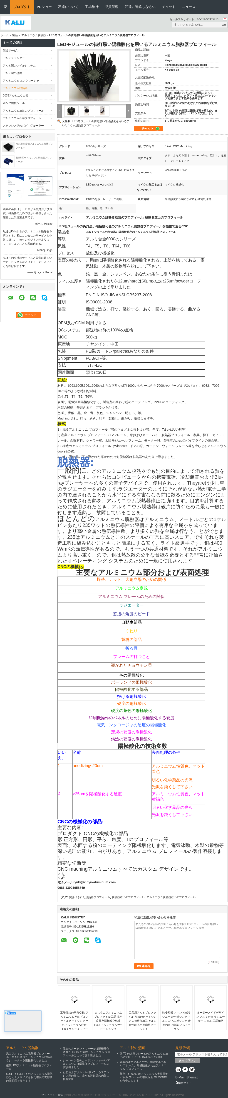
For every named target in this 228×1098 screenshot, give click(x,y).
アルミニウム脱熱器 (33, 35)
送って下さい (187, 1060)
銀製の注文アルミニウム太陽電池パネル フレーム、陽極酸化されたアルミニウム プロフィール (143, 1065)
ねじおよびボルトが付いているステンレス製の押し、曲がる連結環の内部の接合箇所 (86, 1076)
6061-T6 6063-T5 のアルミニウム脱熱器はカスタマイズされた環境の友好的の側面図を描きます (29, 1077)
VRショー (44, 7)
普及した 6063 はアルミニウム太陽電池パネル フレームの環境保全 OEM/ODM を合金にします (144, 1077)
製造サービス (11, 50)
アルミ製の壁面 (12, 73)
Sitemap (192, 1077)
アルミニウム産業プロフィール (22, 118)
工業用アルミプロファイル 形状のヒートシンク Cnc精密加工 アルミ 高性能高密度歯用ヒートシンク (142, 1021)
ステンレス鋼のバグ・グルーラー (23, 125)
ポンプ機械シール (14, 103)
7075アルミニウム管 (15, 95)
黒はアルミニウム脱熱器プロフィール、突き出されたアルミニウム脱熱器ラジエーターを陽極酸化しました (29, 1057)
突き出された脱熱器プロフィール (89, 897)
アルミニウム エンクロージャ (21, 80)
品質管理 (112, 7)
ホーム (4, 35)
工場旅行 (92, 7)
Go (224, 24)
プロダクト (21, 7)
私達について (68, 7)
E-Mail (179, 1077)
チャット (169, 6)
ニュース (189, 7)
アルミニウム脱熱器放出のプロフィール (171, 897)
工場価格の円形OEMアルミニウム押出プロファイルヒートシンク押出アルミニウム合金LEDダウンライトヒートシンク (74, 1023)
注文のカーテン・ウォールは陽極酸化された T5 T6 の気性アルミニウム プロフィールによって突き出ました (86, 1052)
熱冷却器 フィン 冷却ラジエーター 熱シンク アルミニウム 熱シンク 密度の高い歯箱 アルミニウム (176, 1021)
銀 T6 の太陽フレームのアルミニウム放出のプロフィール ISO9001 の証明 (144, 1055)
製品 (15, 35)
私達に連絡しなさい (140, 7)
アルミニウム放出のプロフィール (23, 110)
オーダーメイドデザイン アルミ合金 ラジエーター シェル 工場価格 (210, 1016)
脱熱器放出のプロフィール (128, 897)
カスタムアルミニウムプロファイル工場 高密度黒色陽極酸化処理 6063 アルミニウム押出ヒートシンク (108, 1021)
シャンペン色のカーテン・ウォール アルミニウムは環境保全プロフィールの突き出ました (86, 1064)
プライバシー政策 (52, 1095)
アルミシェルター (14, 58)
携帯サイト (183, 1083)
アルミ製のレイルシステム (19, 65)
